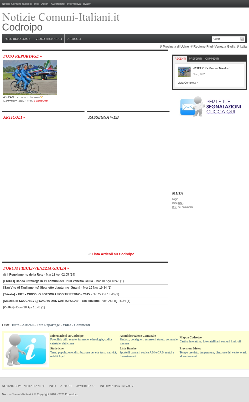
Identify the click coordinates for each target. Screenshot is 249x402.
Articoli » (14, 117)
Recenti (180, 58)
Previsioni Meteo (190, 348)
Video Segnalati (49, 39)
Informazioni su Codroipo (67, 335)
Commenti (212, 58)
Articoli (74, 39)
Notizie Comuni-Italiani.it (17, 3)
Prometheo (71, 394)
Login (175, 199)
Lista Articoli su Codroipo (113, 254)
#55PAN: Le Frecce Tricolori (21, 97)
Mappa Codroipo (191, 337)
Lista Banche (128, 348)
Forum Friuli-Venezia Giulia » (36, 268)
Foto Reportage (17, 39)
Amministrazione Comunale (138, 335)
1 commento (41, 101)
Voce (178, 203)
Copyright (43, 394)
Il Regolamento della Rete (25, 274)
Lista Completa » (188, 82)
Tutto (15, 325)
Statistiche (57, 348)
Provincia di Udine (176, 46)
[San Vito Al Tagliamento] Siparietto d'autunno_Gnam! (41, 287)
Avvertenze (58, 3)
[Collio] (8, 307)
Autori (44, 3)
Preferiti (195, 58)
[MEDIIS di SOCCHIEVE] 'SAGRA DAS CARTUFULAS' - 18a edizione (51, 301)
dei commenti (182, 207)
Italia (243, 46)
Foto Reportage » (22, 56)
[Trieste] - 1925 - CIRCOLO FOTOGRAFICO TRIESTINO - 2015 (46, 294)
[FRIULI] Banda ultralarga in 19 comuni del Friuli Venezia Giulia (48, 281)
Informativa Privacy (79, 3)
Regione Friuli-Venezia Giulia (215, 46)
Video (66, 325)
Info (36, 3)
